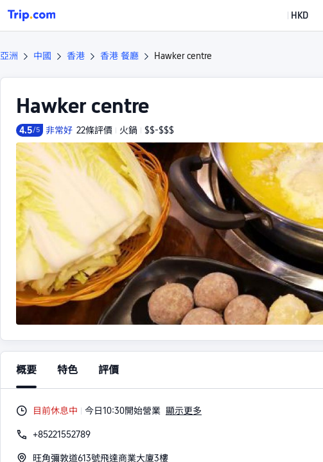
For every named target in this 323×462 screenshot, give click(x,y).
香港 (76, 56)
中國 (42, 56)
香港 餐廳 (119, 56)
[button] (290, 15)
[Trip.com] (31, 15)
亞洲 (9, 56)
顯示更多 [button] (184, 411)
